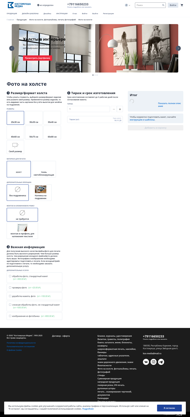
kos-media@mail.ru (152, 353)
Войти (173, 5)
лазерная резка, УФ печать (111, 385)
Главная (10, 19)
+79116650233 (78, 4)
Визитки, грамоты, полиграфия (114, 339)
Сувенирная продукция (109, 378)
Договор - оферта (61, 336)
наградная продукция (109, 381)
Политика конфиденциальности (21, 343)
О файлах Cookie (14, 350)
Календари (103, 398)
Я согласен (169, 409)
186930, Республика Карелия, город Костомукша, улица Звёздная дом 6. (160, 347)
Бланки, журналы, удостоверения (115, 336)
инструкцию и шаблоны (142, 119)
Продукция (22, 19)
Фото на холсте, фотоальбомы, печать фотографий (52, 19)
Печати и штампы (107, 401)
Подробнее (88, 410)
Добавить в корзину (155, 127)
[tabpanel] (95, 48)
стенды (101, 375)
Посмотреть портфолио (37, 58)
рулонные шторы (106, 388)
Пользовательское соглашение (21, 346)
